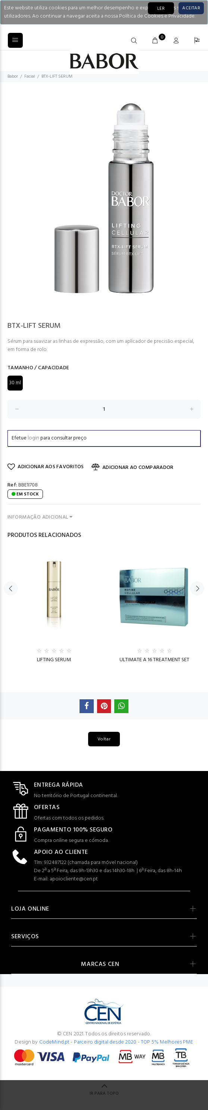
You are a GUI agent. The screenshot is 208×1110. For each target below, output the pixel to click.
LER (161, 8)
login (33, 438)
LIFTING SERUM (54, 660)
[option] (104, 198)
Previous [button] (11, 588)
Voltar (104, 739)
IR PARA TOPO (104, 1093)
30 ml (15, 383)
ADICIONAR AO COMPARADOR (132, 467)
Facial (29, 76)
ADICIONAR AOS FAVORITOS (45, 467)
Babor (12, 76)
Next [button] (197, 588)
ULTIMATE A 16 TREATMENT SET (154, 660)
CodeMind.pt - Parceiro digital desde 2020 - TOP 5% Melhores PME (116, 1042)
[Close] (191, 8)
